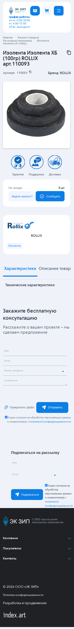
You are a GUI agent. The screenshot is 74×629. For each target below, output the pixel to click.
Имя (7, 353)
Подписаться (27, 496)
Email (8, 363)
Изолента (15, 247)
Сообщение (12, 383)
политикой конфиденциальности (50, 423)
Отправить (52, 409)
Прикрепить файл (19, 409)
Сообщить (49, 197)
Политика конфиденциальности (23, 597)
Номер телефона (15, 373)
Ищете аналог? (20, 196)
